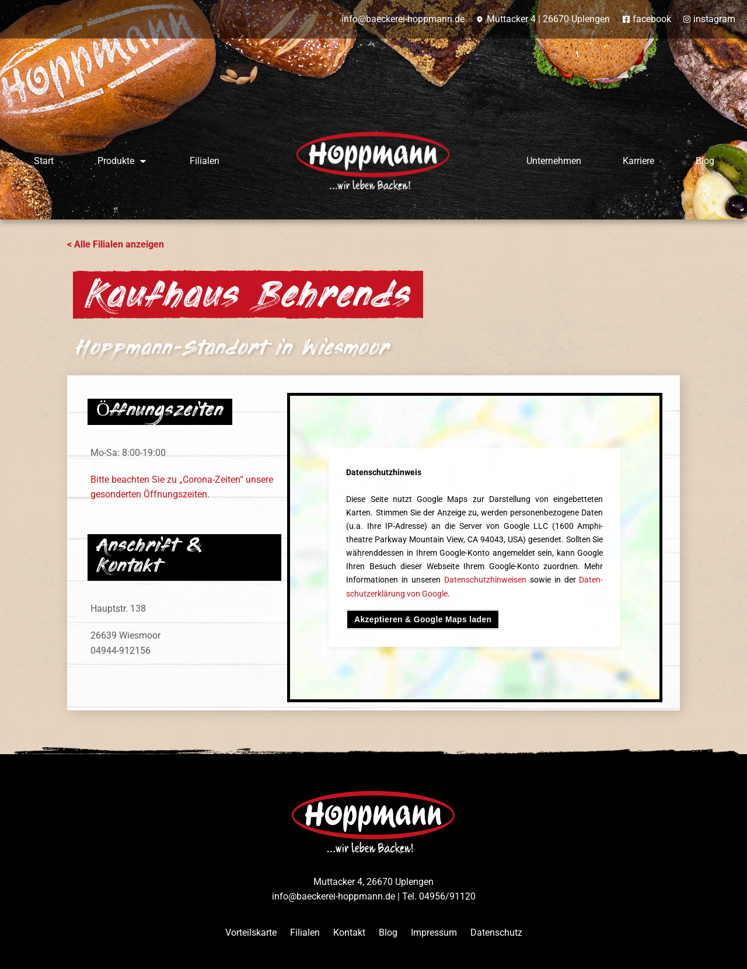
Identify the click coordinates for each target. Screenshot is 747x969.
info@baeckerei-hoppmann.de (333, 896)
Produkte (121, 161)
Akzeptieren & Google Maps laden (428, 619)
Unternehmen (553, 160)
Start (44, 160)
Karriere (638, 160)
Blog (705, 160)
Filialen (204, 160)
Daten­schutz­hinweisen (485, 579)
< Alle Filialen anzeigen (115, 244)
